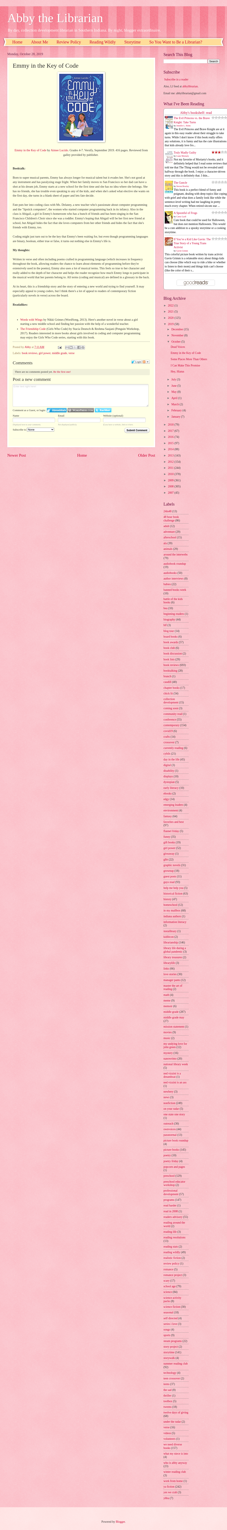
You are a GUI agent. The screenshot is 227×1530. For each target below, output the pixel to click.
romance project (172, 1275)
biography (169, 619)
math (166, 994)
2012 (171, 461)
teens (166, 1384)
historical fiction (172, 893)
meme (167, 1000)
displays (168, 776)
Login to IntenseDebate (57, 410)
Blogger (120, 1521)
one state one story (174, 1114)
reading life (170, 1231)
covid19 (168, 731)
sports (166, 1335)
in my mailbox (171, 910)
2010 (171, 474)
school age (169, 1286)
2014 (171, 449)
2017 (171, 430)
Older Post (146, 455)
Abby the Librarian (55, 18)
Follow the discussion (146, 362)
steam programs (172, 1341)
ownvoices (169, 1129)
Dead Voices (178, 346)
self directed (170, 1318)
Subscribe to (33, 429)
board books (170, 636)
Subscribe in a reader (176, 79)
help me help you (173, 888)
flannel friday (171, 831)
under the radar (172, 1421)
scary (166, 1280)
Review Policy (69, 42)
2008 (171, 486)
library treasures (172, 957)
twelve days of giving (175, 1412)
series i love (170, 1323)
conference (169, 719)
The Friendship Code (33, 328)
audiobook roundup (174, 563)
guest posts (169, 876)
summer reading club (175, 1363)
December (177, 329)
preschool (169, 1175)
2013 (171, 455)
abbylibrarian (190, 86)
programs (168, 1199)
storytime (168, 1352)
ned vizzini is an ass (174, 1082)
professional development (170, 1192)
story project (170, 1346)
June (174, 385)
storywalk (169, 1358)
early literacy (170, 787)
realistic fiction (172, 1257)
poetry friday (170, 1161)
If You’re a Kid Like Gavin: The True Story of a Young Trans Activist (192, 243)
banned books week (174, 589)
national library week (175, 1064)
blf (165, 625)
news (166, 1097)
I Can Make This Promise (185, 365)
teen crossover (171, 1378)
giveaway (169, 853)
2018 (171, 424)
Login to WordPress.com (80, 410)
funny (166, 836)
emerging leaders (173, 804)
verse (72, 353)
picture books (171, 1149)
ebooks (167, 793)
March (175, 404)
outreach (168, 1123)
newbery (168, 1091)
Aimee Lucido (59, 150)
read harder (169, 1205)
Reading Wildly (103, 42)
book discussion (172, 653)
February (176, 410)
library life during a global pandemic (174, 950)
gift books (169, 842)
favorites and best (173, 821)
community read (172, 713)
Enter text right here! (80, 395)
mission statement (173, 1026)
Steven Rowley (182, 186)
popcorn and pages (174, 1166)
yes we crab (170, 1492)
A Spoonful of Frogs (185, 213)
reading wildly (171, 1252)
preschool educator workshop (174, 1183)
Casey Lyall (181, 216)
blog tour (168, 631)
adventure (169, 531)
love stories (170, 974)
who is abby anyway (175, 1462)
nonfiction (169, 1103)
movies (167, 1032)
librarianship (170, 942)
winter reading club (174, 1471)
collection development (170, 701)
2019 (171, 324)
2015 (171, 443)
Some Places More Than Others (189, 359)
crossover (169, 742)
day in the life (171, 759)
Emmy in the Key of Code (30, 150)
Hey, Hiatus (177, 371)
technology (169, 1372)
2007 (171, 492)
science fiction (171, 1306)
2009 (171, 480)
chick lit (168, 693)
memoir (167, 1006)
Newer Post (16, 455)
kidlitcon (168, 936)
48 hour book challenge (171, 518)
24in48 (167, 511)
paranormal (170, 1134)
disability (168, 770)
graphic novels (171, 865)
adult (166, 526)
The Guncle (180, 182)
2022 (171, 305)
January (176, 416)
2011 (171, 467)
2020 (171, 317)
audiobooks (170, 572)
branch (167, 676)
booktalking (170, 670)
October (176, 341)
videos (167, 1433)
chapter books (171, 687)
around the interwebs (175, 554)
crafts (166, 736)
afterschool (169, 537)
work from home (173, 1481)
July (174, 379)
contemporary (171, 725)
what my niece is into (175, 1453)
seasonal (168, 1312)
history (167, 899)
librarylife (169, 963)
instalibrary (170, 931)
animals (167, 548)
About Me (39, 42)
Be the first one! (62, 371)
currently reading (173, 748)
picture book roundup (175, 1140)
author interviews (173, 578)
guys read (169, 882)
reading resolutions (174, 1237)
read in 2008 (170, 1211)
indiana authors (172, 916)
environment (170, 810)
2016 (171, 436)
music (166, 1038)
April (174, 398)
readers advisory (172, 1217)
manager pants (171, 980)
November (177, 335)
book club (169, 647)
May (174, 391)
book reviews (29, 353)
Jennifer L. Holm (183, 126)
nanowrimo (170, 1058)
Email (61, 415)
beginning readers (173, 613)
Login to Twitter (103, 410)
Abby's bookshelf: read (196, 113)
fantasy (167, 816)
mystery (168, 1053)
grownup (168, 870)
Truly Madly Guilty (185, 152)
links (166, 968)
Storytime (132, 42)
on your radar (171, 1108)
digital (167, 765)
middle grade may (173, 1017)
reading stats (170, 1246)
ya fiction (169, 1486)
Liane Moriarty (182, 156)
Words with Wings (31, 319)
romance (168, 1269)
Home (17, 42)
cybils (166, 753)
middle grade (59, 353)
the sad (167, 1389)
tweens (167, 1406)
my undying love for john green (175, 1045)
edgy (166, 799)
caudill (167, 682)
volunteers (169, 1438)
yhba (166, 1498)
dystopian (169, 782)
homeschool (170, 904)
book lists (169, 659)
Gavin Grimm (182, 251)
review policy (171, 1263)
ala (165, 543)
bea (165, 608)
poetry (167, 1155)
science (167, 1292)
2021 (171, 311)
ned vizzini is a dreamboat (172, 1075)
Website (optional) (113, 415)
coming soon (170, 708)
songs (166, 1329)
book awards (170, 642)
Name (16, 415)
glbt (165, 859)
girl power (45, 353)
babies (167, 584)
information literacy (174, 922)
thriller (167, 1395)
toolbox (167, 1401)
